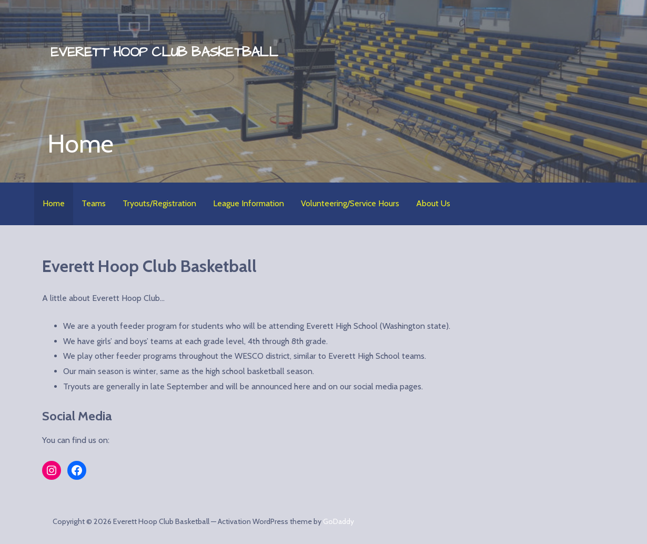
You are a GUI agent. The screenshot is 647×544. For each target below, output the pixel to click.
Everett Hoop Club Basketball (164, 52)
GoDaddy (338, 521)
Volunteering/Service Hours (350, 203)
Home (54, 203)
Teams (94, 203)
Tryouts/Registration (159, 203)
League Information (248, 203)
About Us (433, 203)
